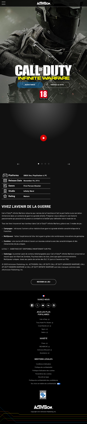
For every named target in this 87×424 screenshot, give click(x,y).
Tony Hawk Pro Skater (43, 323)
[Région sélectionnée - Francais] (43, 296)
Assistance (30, 85)
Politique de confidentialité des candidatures (43, 380)
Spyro (44, 329)
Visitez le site (57, 85)
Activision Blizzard (43, 350)
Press (43, 343)
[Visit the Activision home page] (44, 3)
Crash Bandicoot (43, 326)
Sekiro (43, 332)
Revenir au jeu (43, 282)
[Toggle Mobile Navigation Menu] (3, 3)
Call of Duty (43, 319)
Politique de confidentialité (43, 367)
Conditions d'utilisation (43, 364)
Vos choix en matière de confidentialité (43, 384)
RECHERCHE (44, 347)
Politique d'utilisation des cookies (44, 371)
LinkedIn (48, 305)
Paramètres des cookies (43, 374)
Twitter (37, 305)
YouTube (43, 305)
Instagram (54, 305)
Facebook (32, 305)
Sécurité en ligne (43, 377)
